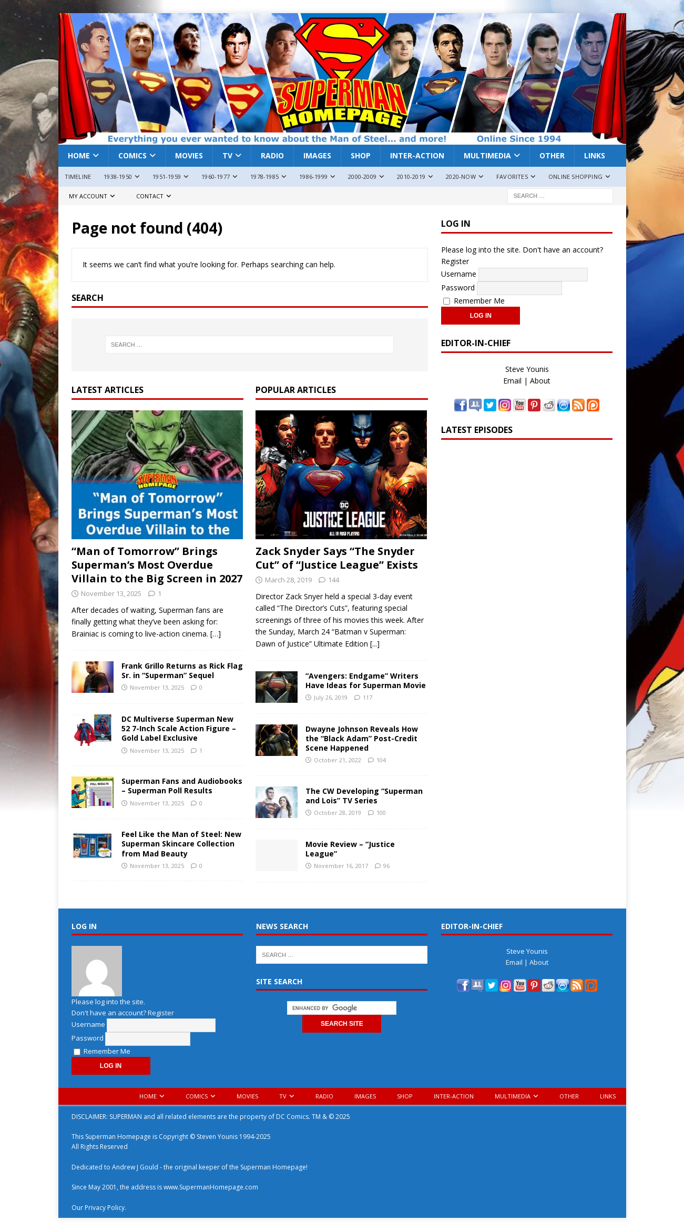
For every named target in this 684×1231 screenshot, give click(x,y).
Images (317, 155)
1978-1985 (264, 176)
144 (333, 579)
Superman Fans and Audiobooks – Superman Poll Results (181, 785)
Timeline (78, 176)
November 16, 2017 (341, 866)
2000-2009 (362, 176)
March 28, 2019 (288, 579)
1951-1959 (166, 176)
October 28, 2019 (337, 812)
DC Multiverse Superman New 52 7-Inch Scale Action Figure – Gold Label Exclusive (178, 728)
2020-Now (461, 176)
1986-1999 (313, 176)
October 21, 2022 (337, 760)
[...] (375, 644)
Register (455, 261)
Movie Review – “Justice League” (350, 849)
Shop (361, 155)
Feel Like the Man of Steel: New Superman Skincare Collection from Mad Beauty (181, 843)
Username (458, 273)
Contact (150, 196)
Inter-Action (417, 155)
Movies (189, 155)
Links (594, 155)
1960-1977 (215, 176)
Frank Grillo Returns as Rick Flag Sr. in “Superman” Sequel (182, 670)
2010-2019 (411, 176)
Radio (272, 155)
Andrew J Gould (135, 1167)
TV (227, 155)
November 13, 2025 (111, 593)
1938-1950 (118, 176)
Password (458, 287)
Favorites (512, 176)
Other (552, 155)
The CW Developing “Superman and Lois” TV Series (364, 795)
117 (367, 697)
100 (381, 812)
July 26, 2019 (331, 697)
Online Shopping (575, 176)
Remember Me (474, 301)
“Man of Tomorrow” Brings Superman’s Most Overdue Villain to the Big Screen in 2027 (157, 565)
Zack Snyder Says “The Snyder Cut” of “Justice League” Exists (337, 558)
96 (386, 866)
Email (512, 381)
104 (381, 760)
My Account (88, 196)
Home (79, 155)
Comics (132, 155)
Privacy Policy (105, 1207)
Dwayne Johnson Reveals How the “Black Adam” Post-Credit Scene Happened (361, 738)
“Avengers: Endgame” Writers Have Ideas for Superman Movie (365, 680)
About (540, 381)
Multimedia (487, 155)
